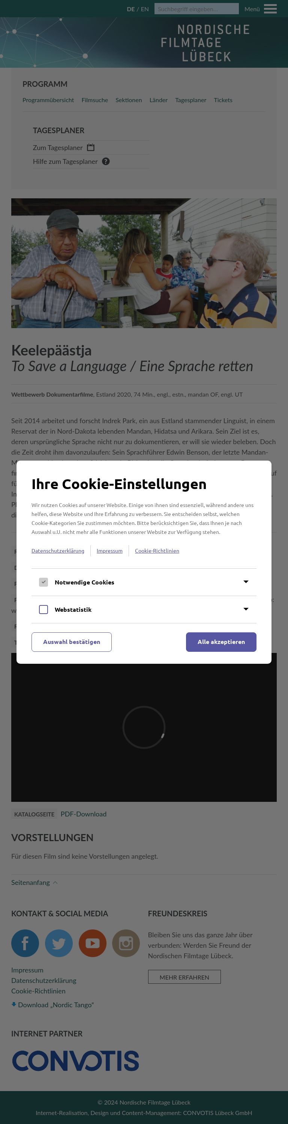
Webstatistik (73, 609)
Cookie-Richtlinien (157, 550)
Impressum (110, 550)
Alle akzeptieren (221, 641)
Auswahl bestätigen (71, 641)
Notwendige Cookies (84, 582)
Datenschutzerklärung (58, 550)
